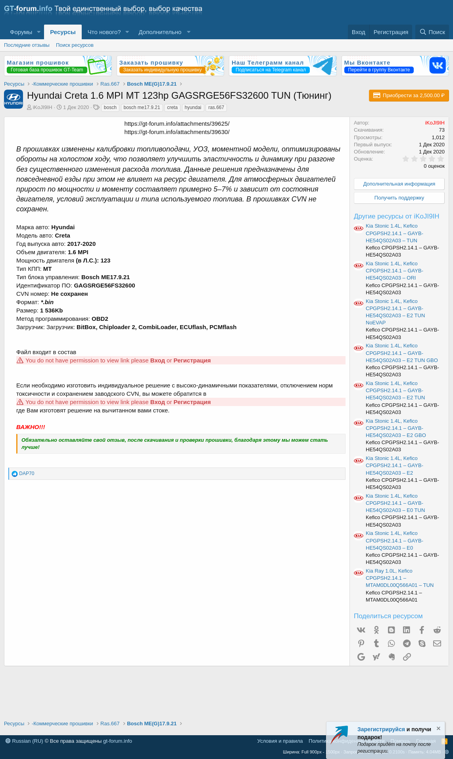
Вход (157, 360)
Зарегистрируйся (381, 729)
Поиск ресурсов (75, 45)
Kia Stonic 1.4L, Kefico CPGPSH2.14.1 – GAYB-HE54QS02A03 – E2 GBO (396, 428)
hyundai (193, 107)
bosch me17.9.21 (142, 107)
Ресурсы (63, 32)
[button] (38, 32)
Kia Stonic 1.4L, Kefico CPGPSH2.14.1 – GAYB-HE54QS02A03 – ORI (394, 271)
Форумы (21, 32)
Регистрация (192, 360)
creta (172, 107)
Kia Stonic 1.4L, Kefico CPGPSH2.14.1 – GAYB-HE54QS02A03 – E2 (394, 465)
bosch (110, 107)
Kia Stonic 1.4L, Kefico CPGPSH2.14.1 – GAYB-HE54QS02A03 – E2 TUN (395, 390)
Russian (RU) (24, 741)
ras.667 (216, 107)
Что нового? (104, 32)
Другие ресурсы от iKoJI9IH (397, 216)
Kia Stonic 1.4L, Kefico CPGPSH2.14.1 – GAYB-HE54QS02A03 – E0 (394, 540)
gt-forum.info (117, 741)
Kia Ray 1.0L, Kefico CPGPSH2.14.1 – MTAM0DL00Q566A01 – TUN (400, 578)
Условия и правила (280, 741)
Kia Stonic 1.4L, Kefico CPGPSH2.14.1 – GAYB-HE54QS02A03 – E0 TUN (395, 503)
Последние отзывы (27, 45)
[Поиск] (432, 32)
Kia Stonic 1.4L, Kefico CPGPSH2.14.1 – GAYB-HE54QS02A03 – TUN (394, 233)
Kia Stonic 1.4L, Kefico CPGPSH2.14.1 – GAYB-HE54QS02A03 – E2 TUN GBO (402, 353)
